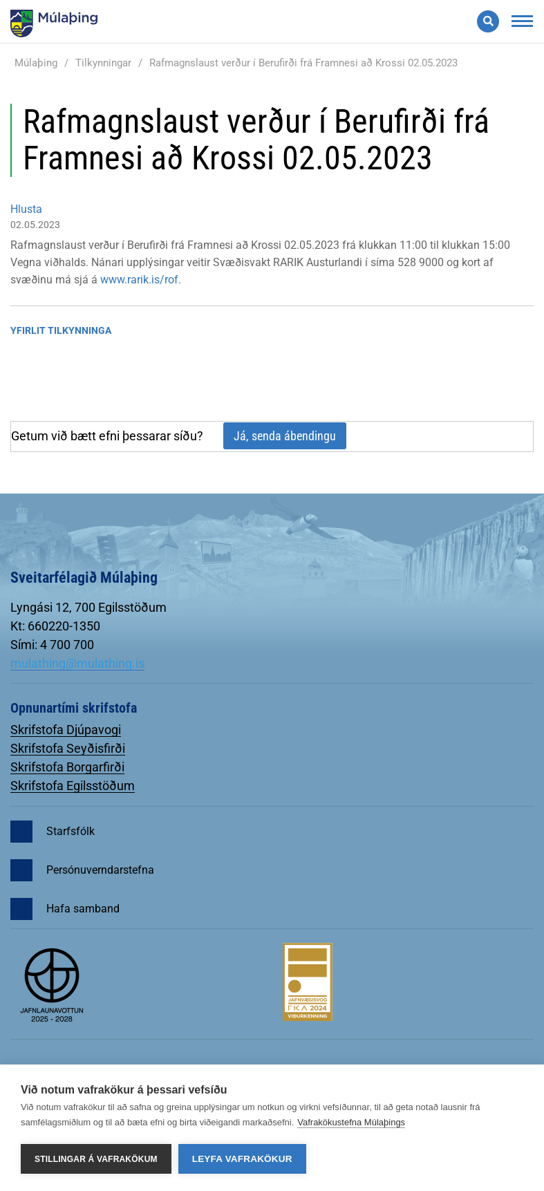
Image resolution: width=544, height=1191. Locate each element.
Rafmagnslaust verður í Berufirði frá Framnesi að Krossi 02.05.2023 (303, 63)
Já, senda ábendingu (285, 436)
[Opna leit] (488, 21)
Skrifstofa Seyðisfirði (67, 748)
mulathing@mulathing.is (77, 663)
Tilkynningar (103, 63)
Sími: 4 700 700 (52, 644)
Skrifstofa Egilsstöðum (72, 785)
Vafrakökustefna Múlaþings (351, 1122)
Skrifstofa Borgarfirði (67, 767)
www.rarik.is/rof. (140, 279)
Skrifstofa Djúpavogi (65, 729)
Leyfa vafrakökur (242, 1159)
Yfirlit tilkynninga (60, 330)
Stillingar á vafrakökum (96, 1159)
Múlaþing (36, 63)
